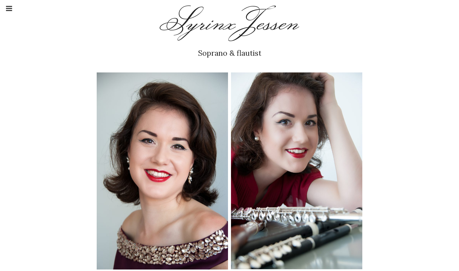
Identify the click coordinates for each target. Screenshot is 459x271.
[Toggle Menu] (9, 8)
